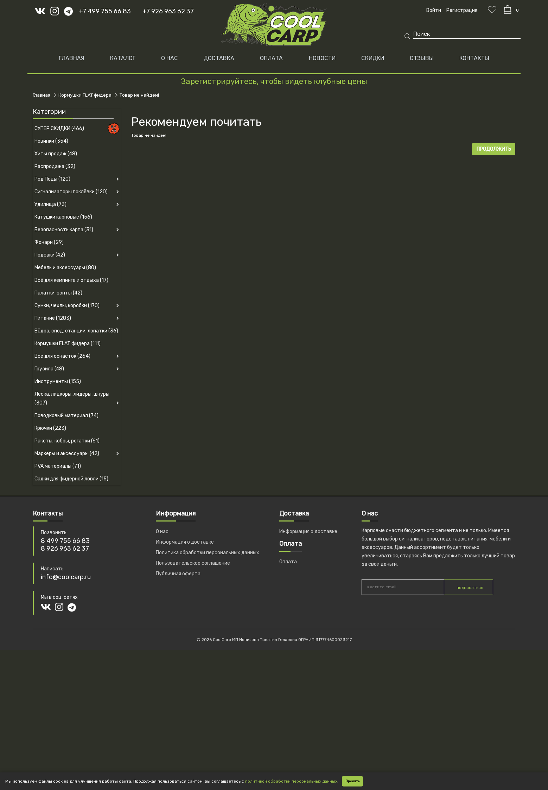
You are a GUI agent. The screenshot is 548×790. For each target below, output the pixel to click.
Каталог (122, 58)
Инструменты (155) (57, 381)
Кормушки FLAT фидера (84, 95)
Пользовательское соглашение (193, 563)
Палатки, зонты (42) (58, 293)
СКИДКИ (372, 58)
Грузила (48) (49, 369)
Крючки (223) (50, 428)
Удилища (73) (50, 204)
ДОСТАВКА (219, 58)
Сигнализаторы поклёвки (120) (71, 192)
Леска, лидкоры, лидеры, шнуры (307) (71, 398)
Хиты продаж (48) (55, 154)
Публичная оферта (178, 574)
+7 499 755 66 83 (105, 11)
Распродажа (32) (54, 166)
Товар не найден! (139, 95)
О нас (162, 532)
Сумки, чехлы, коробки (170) (67, 306)
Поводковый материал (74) (66, 416)
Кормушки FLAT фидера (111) (67, 344)
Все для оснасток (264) (62, 356)
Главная (71, 58)
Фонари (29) (49, 242)
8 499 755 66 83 (65, 541)
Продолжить (494, 149)
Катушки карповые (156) (63, 217)
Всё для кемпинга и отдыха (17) (71, 280)
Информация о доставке (185, 542)
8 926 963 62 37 (65, 548)
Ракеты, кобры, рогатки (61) (67, 441)
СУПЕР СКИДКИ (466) (59, 128)
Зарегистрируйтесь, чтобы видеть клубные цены (274, 81)
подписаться (470, 587)
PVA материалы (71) (57, 466)
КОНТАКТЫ (474, 58)
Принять (352, 781)
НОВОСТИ (322, 58)
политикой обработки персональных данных (291, 781)
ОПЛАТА (271, 58)
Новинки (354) (51, 141)
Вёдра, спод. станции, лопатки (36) (76, 331)
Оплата (288, 562)
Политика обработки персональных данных (207, 553)
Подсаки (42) (49, 255)
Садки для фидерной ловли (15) (71, 479)
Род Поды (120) (52, 179)
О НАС (169, 58)
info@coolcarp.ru (66, 577)
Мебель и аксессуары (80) (65, 268)
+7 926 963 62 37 (168, 11)
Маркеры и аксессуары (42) (66, 453)
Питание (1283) (52, 318)
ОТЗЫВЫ (422, 58)
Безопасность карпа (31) (63, 230)
